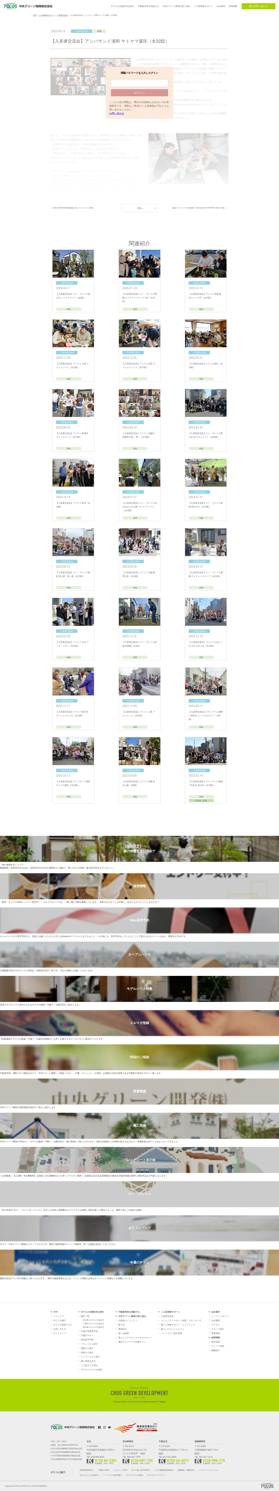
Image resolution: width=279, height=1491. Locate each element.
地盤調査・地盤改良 (186, 1470)
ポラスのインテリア (155, 1475)
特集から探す (87, 1352)
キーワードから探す (90, 1357)
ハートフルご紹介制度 (171, 1333)
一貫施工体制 (103, 1470)
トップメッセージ (219, 1316)
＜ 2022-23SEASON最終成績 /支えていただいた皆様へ (72, 208)
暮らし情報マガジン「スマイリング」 (179, 1325)
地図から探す (87, 1348)
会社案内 (215, 1312)
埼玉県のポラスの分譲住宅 (93, 1320)
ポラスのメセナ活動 (134, 1475)
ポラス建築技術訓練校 (163, 1470)
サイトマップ (59, 1333)
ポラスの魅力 (59, 1320)
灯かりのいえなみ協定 (89, 1475)
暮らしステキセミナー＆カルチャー (135, 1337)
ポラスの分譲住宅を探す (92, 1312)
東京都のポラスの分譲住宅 (93, 1327)
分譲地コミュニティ (128, 1320)
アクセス (215, 1325)
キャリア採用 (217, 1346)
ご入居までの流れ (89, 1365)
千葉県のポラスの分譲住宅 (93, 1324)
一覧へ (139, 208)
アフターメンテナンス (208, 1470)
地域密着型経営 (86, 1470)
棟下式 (121, 1325)
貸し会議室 (123, 1333)
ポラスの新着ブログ (62, 1325)
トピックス (58, 1316)
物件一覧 (85, 1316)
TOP (55, 1312)
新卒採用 (215, 1342)
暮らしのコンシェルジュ (172, 1329)
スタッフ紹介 (217, 1329)
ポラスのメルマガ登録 (91, 1369)
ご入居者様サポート (170, 1312)
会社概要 (215, 1320)
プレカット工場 (120, 1470)
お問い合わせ (258, 6)
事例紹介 (122, 1329)
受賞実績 (215, 1333)
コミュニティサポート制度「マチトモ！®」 (182, 1320)
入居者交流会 (167, 1316)
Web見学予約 (87, 1339)
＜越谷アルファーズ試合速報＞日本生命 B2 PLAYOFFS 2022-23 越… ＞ (199, 208)
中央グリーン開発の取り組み (132, 1316)
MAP (89, 1453)
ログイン (139, 92)
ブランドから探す (89, 1344)
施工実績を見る (88, 1361)
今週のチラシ (87, 1335)
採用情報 (215, 1337)
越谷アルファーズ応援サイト (132, 1342)
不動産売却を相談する (129, 1312)
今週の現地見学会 (89, 1331)
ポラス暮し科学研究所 (140, 1470)
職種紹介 (215, 1350)
